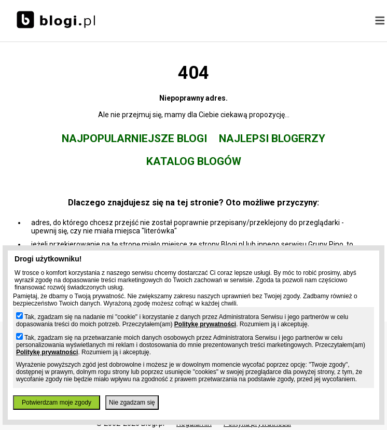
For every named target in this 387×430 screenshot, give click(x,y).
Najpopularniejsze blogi (134, 138)
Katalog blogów (193, 161)
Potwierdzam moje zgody (56, 402)
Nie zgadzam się (132, 402)
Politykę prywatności (205, 324)
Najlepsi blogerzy (272, 138)
